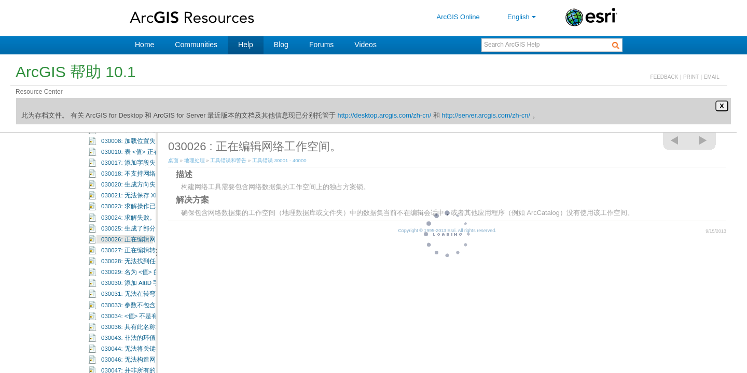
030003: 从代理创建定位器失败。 (147, 164)
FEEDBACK (664, 77)
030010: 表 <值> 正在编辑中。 (143, 185)
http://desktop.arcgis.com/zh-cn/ (385, 115)
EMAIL (712, 77)
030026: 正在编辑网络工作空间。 (147, 273)
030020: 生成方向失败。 (134, 218)
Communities (196, 44)
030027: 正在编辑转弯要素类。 (144, 284)
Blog (281, 44)
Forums (321, 44)
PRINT (691, 77)
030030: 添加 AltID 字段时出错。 (145, 316)
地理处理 (194, 160)
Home (144, 44)
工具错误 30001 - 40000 (102, 133)
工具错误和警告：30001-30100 (128, 142)
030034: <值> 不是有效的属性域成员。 (154, 350)
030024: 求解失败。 (128, 251)
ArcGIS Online (458, 17)
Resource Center (39, 91)
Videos (365, 44)
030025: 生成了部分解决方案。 (144, 262)
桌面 (173, 160)
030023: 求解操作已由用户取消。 (147, 240)
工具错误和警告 (228, 160)
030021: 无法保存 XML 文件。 (142, 229)
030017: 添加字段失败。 (134, 196)
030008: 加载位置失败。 (134, 174)
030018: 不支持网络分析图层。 (144, 207)
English (522, 17)
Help (245, 44)
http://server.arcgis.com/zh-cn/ (485, 115)
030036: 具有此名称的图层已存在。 (150, 360)
